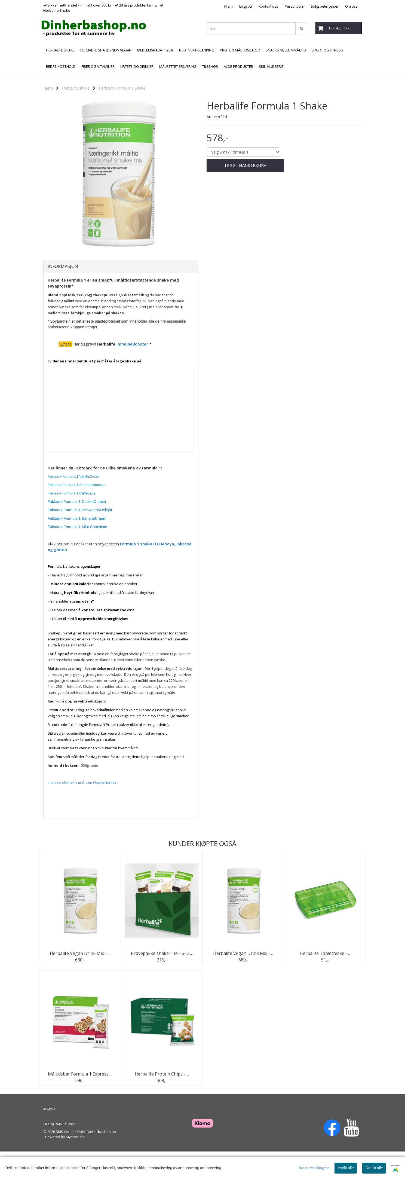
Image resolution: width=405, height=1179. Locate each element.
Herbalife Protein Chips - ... (162, 1101)
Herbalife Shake (76, 88)
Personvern (294, 6)
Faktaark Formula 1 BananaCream (77, 545)
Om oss (351, 6)
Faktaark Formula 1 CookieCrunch (77, 529)
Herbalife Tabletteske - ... (325, 980)
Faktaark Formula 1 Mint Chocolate (77, 554)
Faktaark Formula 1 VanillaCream (74, 504)
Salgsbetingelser (325, 6)
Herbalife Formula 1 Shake (122, 88)
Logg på (245, 6)
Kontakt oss (268, 6)
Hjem (228, 6)
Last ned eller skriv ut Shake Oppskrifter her (82, 810)
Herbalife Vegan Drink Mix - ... (80, 980)
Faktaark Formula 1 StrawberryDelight (80, 537)
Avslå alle (346, 1168)
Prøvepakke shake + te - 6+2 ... (162, 980)
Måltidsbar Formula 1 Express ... (80, 1101)
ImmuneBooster (132, 371)
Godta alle (374, 1168)
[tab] (121, 293)
